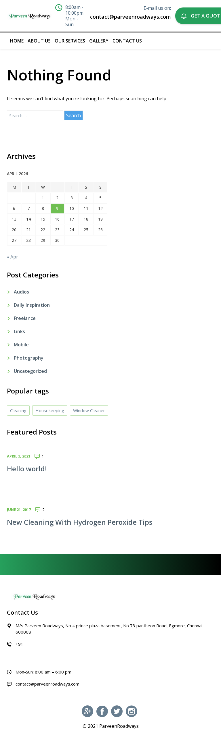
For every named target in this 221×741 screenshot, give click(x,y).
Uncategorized (30, 371)
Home (17, 41)
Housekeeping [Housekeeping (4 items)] (49, 410)
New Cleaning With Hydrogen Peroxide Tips (80, 522)
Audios (21, 292)
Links (19, 331)
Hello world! (27, 468)
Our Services (70, 41)
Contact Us (127, 41)
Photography (28, 358)
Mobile (21, 344)
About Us (39, 41)
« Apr (12, 257)
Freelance (25, 318)
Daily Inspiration (32, 305)
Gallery (98, 41)
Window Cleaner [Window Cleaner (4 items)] (89, 410)
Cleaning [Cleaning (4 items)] (18, 410)
